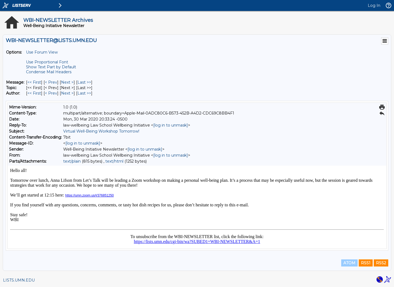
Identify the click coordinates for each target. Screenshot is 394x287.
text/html (114, 161)
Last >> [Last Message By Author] (84, 93)
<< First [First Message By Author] (34, 93)
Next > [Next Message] (67, 82)
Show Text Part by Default (51, 67)
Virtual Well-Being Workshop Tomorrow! (101, 131)
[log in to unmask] (170, 125)
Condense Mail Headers (48, 71)
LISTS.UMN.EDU (19, 280)
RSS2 (381, 262)
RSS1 (365, 262)
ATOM (349, 262)
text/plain (72, 161)
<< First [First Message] (34, 82)
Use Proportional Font (47, 62)
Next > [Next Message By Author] (67, 93)
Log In (374, 5)
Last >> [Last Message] (84, 82)
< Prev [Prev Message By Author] (51, 93)
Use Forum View (42, 52)
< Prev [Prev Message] (51, 82)
